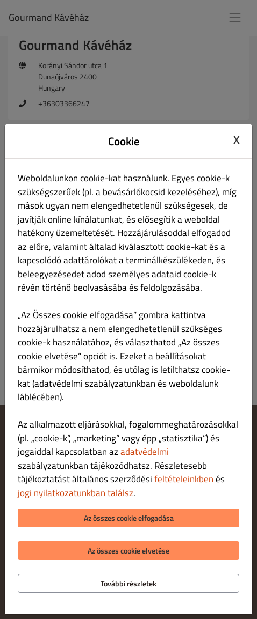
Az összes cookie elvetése (128, 550)
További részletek (128, 583)
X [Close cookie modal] (236, 140)
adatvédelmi (144, 452)
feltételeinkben (183, 479)
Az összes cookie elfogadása (129, 518)
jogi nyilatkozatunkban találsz (75, 493)
